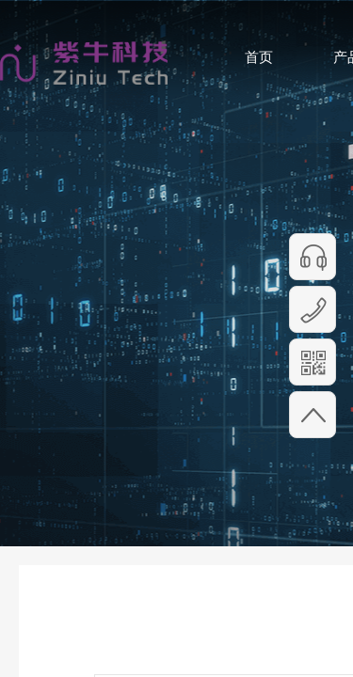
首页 (259, 57)
